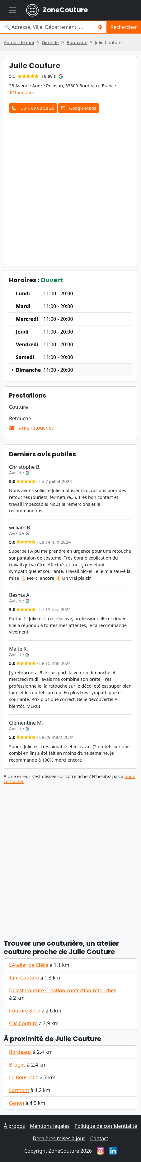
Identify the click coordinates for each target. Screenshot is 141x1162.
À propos (14, 1126)
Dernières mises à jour (59, 1138)
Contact (99, 1138)
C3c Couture (23, 1023)
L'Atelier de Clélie (28, 964)
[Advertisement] (70, 186)
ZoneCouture (57, 10)
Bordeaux (20, 1052)
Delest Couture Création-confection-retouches (62, 990)
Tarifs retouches (31, 427)
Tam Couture (24, 977)
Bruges (17, 1064)
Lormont (19, 1090)
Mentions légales (50, 1126)
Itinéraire (22, 92)
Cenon (16, 1103)
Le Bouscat (22, 1077)
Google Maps (78, 108)
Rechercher (123, 27)
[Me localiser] (100, 27)
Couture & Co (24, 1010)
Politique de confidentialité (105, 1126)
